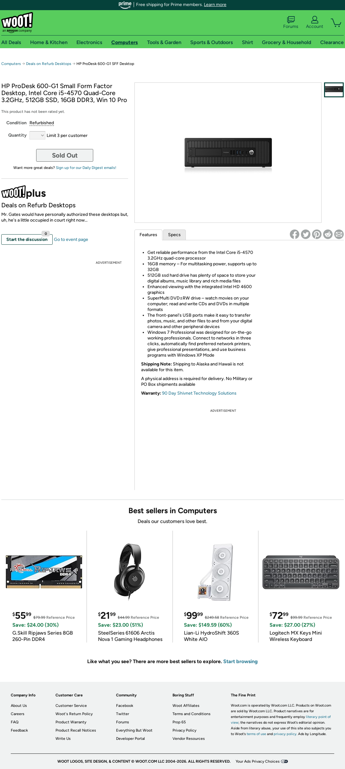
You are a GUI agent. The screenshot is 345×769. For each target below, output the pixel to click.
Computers (11, 63)
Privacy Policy (184, 730)
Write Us (63, 738)
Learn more (215, 4)
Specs (174, 234)
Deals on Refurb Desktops (48, 63)
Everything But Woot (134, 730)
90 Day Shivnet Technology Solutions (199, 393)
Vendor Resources (188, 738)
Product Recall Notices (75, 730)
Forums (290, 22)
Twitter (122, 714)
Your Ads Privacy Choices (258, 761)
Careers (17, 714)
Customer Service (71, 705)
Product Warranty (70, 722)
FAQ (14, 722)
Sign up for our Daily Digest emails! (86, 167)
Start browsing (240, 661)
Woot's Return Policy (74, 714)
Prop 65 (179, 722)
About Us (19, 705)
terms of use (256, 734)
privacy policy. (285, 734)
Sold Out (65, 155)
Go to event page (71, 239)
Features (148, 234)
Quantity (17, 135)
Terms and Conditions (191, 714)
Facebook (124, 705)
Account (314, 22)
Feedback (19, 730)
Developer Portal (130, 738)
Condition (16, 123)
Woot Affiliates (185, 705)
